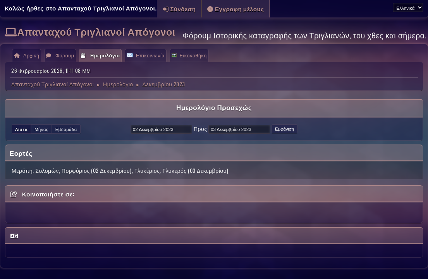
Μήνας (41, 129)
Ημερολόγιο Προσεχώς (214, 107)
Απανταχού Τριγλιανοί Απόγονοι (96, 31)
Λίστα (21, 129)
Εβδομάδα (66, 129)
